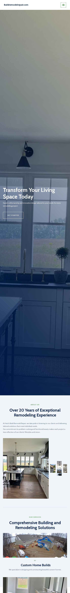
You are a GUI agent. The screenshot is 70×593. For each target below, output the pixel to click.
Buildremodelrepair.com (16, 4)
